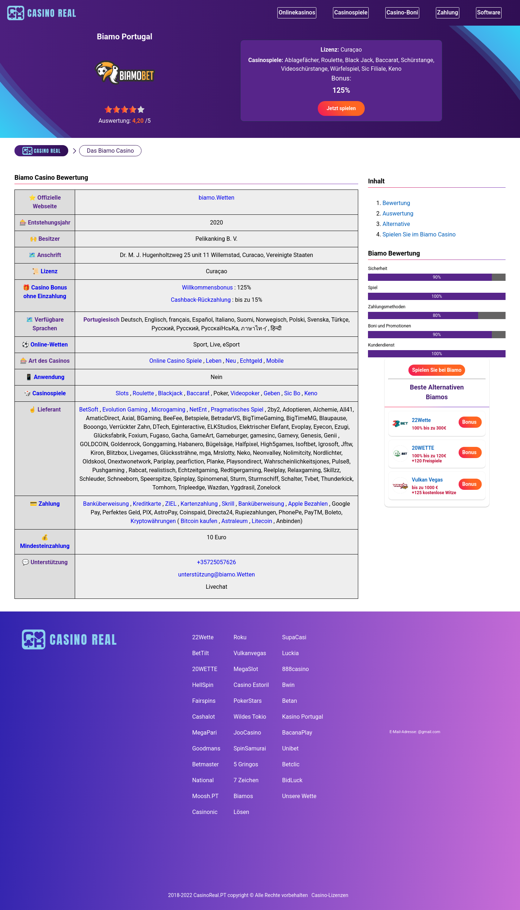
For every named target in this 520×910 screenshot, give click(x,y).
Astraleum (235, 521)
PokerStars (248, 700)
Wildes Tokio (250, 716)
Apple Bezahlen (308, 503)
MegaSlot (246, 669)
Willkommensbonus (208, 287)
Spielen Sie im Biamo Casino (419, 234)
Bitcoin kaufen (200, 521)
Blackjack (171, 393)
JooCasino (247, 732)
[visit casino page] (400, 423)
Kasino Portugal (302, 716)
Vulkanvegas (250, 653)
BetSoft (89, 409)
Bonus (469, 422)
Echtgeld (252, 360)
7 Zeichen (246, 780)
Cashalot (203, 716)
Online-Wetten (49, 344)
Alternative (396, 224)
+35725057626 (216, 562)
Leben (214, 360)
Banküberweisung (106, 503)
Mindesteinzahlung (44, 546)
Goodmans (206, 748)
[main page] (100, 639)
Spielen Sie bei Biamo (437, 370)
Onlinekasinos (295, 13)
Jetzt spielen (341, 108)
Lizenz (49, 271)
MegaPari (204, 732)
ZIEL (171, 503)
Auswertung (397, 213)
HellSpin (202, 685)
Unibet (290, 748)
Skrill (229, 503)
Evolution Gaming (125, 409)
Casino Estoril (251, 685)
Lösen (241, 812)
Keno (310, 393)
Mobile (274, 360)
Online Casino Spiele (176, 360)
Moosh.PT (205, 796)
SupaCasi (294, 637)
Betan (289, 700)
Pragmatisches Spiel (238, 409)
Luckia (290, 653)
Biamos (243, 796)
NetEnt (198, 409)
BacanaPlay (297, 732)
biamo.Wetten (216, 197)
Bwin (288, 685)
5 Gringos (246, 764)
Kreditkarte (147, 503)
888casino (295, 669)
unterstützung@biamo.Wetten (216, 574)
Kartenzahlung (200, 503)
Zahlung (49, 503)
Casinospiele (350, 13)
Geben (273, 393)
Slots (123, 393)
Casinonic (204, 812)
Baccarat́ (199, 393)
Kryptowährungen (154, 521)
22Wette (202, 637)
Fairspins (204, 700)
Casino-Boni (404, 13)
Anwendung (49, 377)
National (203, 780)
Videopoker (245, 393)
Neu (232, 360)
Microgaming (169, 409)
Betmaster (205, 764)
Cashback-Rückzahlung (201, 299)
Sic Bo (293, 393)
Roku (240, 637)
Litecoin (262, 521)
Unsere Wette (299, 796)
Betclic (290, 764)
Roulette (144, 393)
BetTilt (200, 653)
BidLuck (292, 780)
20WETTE (204, 669)
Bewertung (396, 203)
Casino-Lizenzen (330, 887)
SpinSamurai (250, 748)
